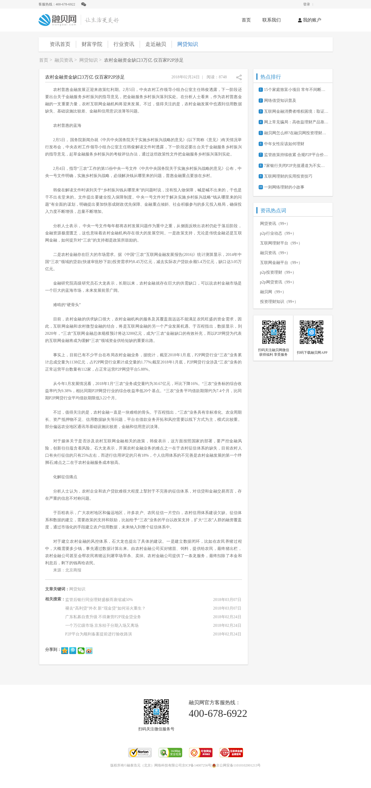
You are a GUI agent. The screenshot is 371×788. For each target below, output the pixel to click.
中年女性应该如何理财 (284, 144)
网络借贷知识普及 (280, 100)
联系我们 (271, 19)
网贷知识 (187, 44)
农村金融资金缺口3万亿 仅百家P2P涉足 (144, 60)
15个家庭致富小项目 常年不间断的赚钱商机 (296, 89)
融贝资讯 (64, 60)
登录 (306, 4)
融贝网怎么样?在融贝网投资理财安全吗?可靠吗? (296, 133)
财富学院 (92, 44)
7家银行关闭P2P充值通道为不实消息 (296, 166)
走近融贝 (155, 44)
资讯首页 (60, 44)
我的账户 (309, 19)
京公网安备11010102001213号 (236, 765)
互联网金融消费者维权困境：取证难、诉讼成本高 (296, 111)
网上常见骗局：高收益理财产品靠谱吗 (296, 122)
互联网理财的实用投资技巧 (288, 176)
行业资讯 (124, 44)
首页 (246, 19)
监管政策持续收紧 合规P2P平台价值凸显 (296, 155)
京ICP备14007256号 (197, 765)
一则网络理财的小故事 (284, 187)
